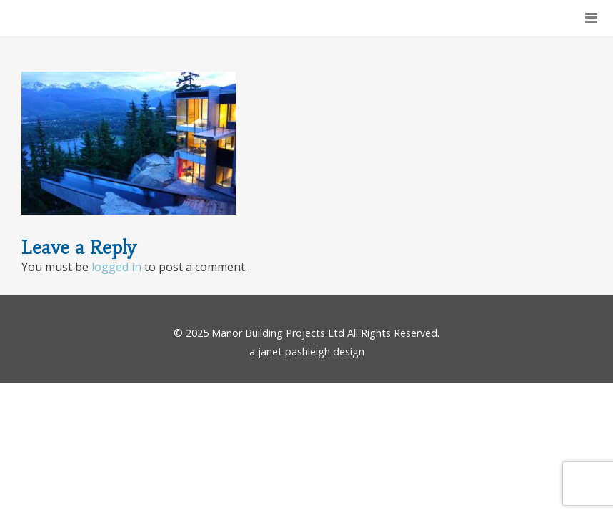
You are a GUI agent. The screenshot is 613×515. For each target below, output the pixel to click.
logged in (116, 267)
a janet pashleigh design (306, 351)
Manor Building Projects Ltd (277, 333)
